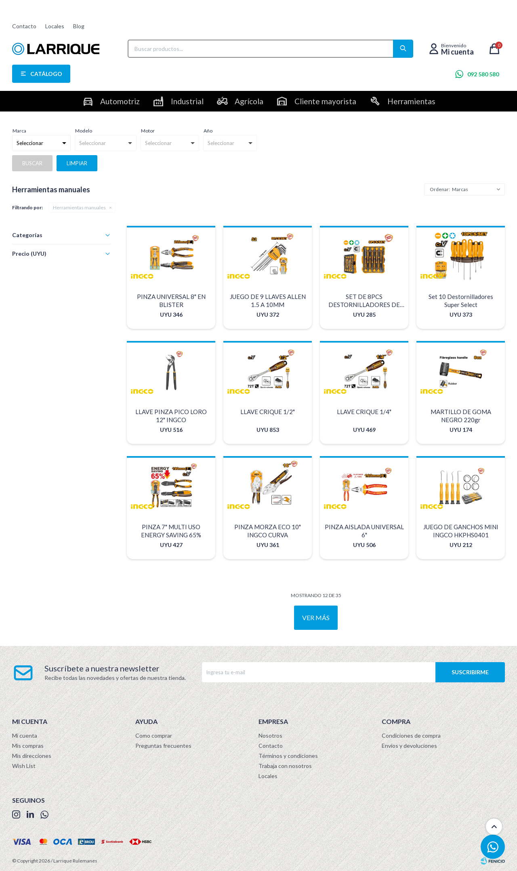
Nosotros (270, 735)
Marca (19, 131)
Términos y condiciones (288, 755)
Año (208, 131)
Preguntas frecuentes (163, 745)
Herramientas (411, 101)
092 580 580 (483, 74)
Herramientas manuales (79, 207)
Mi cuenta (24, 735)
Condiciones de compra (411, 735)
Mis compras (28, 745)
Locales (54, 26)
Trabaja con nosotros (285, 765)
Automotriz (120, 101)
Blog (78, 26)
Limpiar (77, 163)
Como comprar (153, 735)
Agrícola (249, 101)
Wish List (24, 765)
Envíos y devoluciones (409, 745)
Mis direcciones (31, 755)
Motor (148, 131)
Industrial (187, 101)
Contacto (24, 26)
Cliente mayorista (325, 101)
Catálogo (46, 73)
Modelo (83, 131)
